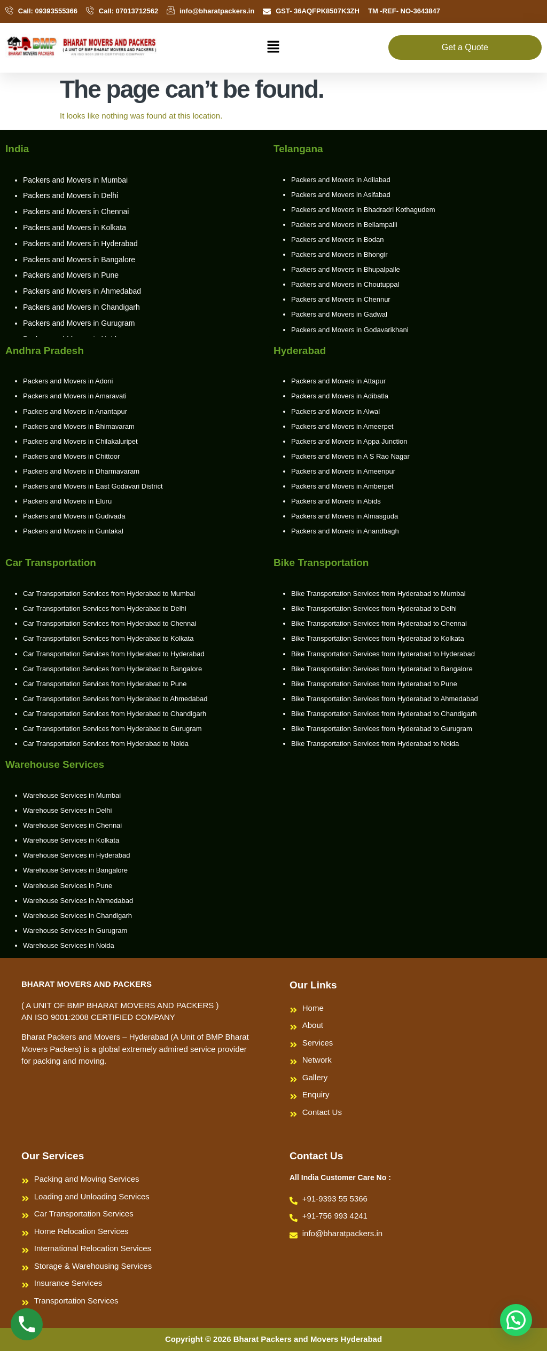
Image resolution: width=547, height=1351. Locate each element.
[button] (273, 47)
